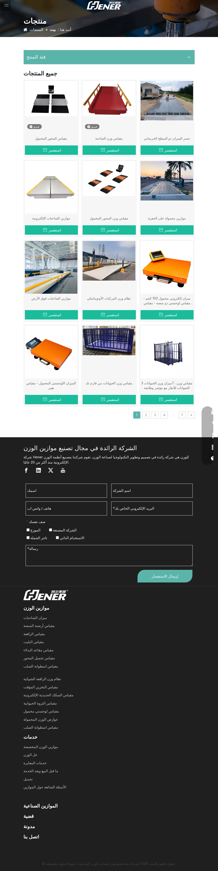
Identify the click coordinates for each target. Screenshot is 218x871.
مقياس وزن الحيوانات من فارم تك (109, 383)
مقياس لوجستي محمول (41, 711)
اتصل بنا (31, 837)
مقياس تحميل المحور (39, 658)
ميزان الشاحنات (35, 617)
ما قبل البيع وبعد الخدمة (40, 771)
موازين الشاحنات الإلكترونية (51, 218)
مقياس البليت (33, 642)
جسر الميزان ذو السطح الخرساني (167, 138)
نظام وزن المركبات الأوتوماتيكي (109, 298)
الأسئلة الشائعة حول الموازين (44, 787)
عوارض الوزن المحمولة (40, 719)
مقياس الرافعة (34, 634)
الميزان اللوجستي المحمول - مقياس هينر (51, 385)
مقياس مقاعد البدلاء (38, 650)
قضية (28, 816)
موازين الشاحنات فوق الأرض (51, 298)
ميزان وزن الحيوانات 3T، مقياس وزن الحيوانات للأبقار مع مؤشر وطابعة (166, 385)
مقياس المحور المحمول (51, 138)
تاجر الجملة (37, 538)
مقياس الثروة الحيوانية (40, 703)
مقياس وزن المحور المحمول (109, 218)
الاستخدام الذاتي (70, 538)
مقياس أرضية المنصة (39, 625)
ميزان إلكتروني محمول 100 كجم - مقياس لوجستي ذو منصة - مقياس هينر (167, 300)
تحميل (28, 779)
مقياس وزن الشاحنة (109, 138)
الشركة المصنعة (62, 530)
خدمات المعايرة (34, 763)
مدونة (29, 826)
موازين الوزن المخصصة (40, 747)
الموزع (33, 530)
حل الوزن (30, 754)
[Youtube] (63, 470)
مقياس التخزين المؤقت (40, 687)
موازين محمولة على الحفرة (167, 218)
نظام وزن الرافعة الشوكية (42, 679)
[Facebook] (26, 470)
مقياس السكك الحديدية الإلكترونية (48, 695)
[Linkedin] (38, 470)
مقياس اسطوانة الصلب (40, 666)
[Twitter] (51, 470)
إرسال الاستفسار (165, 576)
